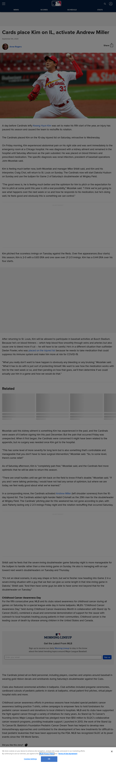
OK (49, 759)
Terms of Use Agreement (67, 754)
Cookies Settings (30, 759)
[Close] (112, 751)
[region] (58, 755)
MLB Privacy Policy (47, 754)
